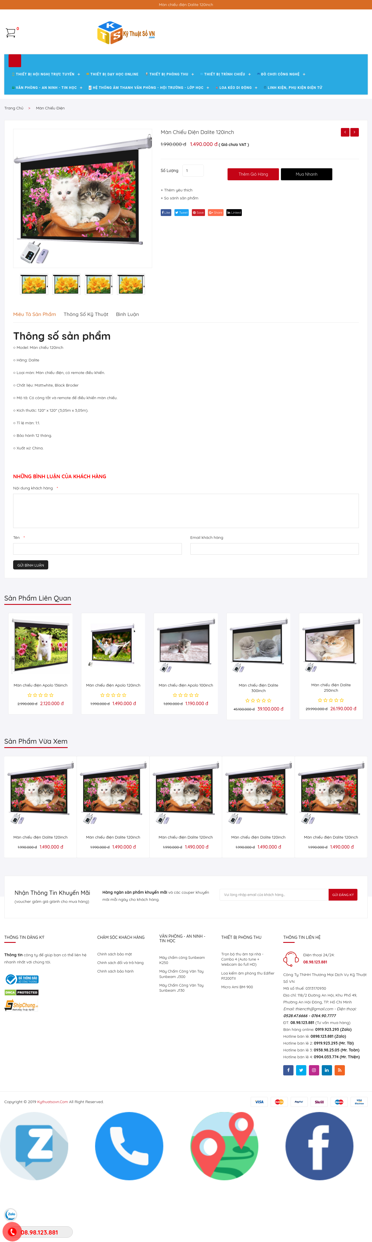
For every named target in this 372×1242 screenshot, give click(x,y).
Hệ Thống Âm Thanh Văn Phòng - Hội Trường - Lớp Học (146, 154)
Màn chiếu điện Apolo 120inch (113, 751)
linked (249, 281)
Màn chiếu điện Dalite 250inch (331, 753)
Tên (19, 603)
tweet (186, 281)
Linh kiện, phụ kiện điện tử (293, 154)
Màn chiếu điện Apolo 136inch (41, 751)
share (227, 281)
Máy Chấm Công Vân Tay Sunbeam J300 (182, 1041)
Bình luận (147, 380)
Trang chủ (13, 174)
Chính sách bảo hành (116, 1038)
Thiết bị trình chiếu (222, 140)
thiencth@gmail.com (314, 1074)
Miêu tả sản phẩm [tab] (37, 380)
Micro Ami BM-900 (238, 1055)
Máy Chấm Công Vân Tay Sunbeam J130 (182, 1056)
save (206, 281)
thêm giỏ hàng (258, 236)
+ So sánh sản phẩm (179, 266)
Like (167, 281)
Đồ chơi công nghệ (278, 140)
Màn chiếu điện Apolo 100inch (186, 751)
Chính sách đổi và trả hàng (122, 1029)
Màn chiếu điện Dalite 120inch (204, 198)
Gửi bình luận (30, 631)
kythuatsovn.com (53, 1169)
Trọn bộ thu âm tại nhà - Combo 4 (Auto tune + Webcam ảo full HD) (243, 1026)
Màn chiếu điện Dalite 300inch (258, 754)
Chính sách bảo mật (115, 1020)
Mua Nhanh (316, 236)
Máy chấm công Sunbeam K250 (183, 1026)
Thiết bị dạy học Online (112, 140)
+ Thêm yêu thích (176, 258)
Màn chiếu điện (50, 174)
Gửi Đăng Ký (337, 962)
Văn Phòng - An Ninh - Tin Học (44, 154)
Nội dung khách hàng (35, 554)
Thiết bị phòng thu (166, 140)
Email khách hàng (206, 603)
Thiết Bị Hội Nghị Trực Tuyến (43, 140)
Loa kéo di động (234, 154)
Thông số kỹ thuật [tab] (98, 380)
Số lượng (169, 233)
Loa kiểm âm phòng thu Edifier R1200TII (243, 1043)
